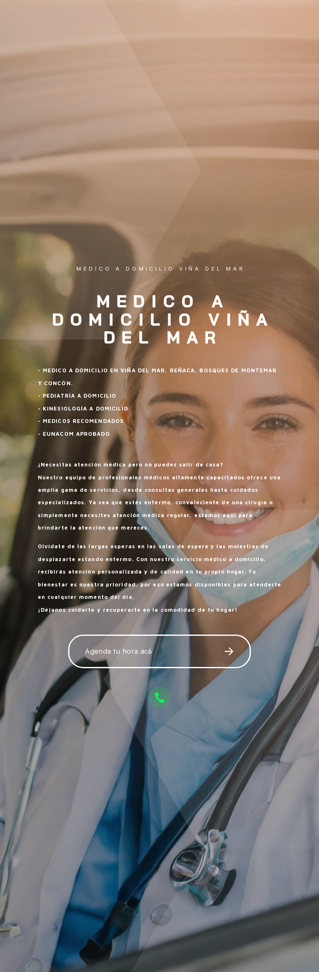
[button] (159, 652)
